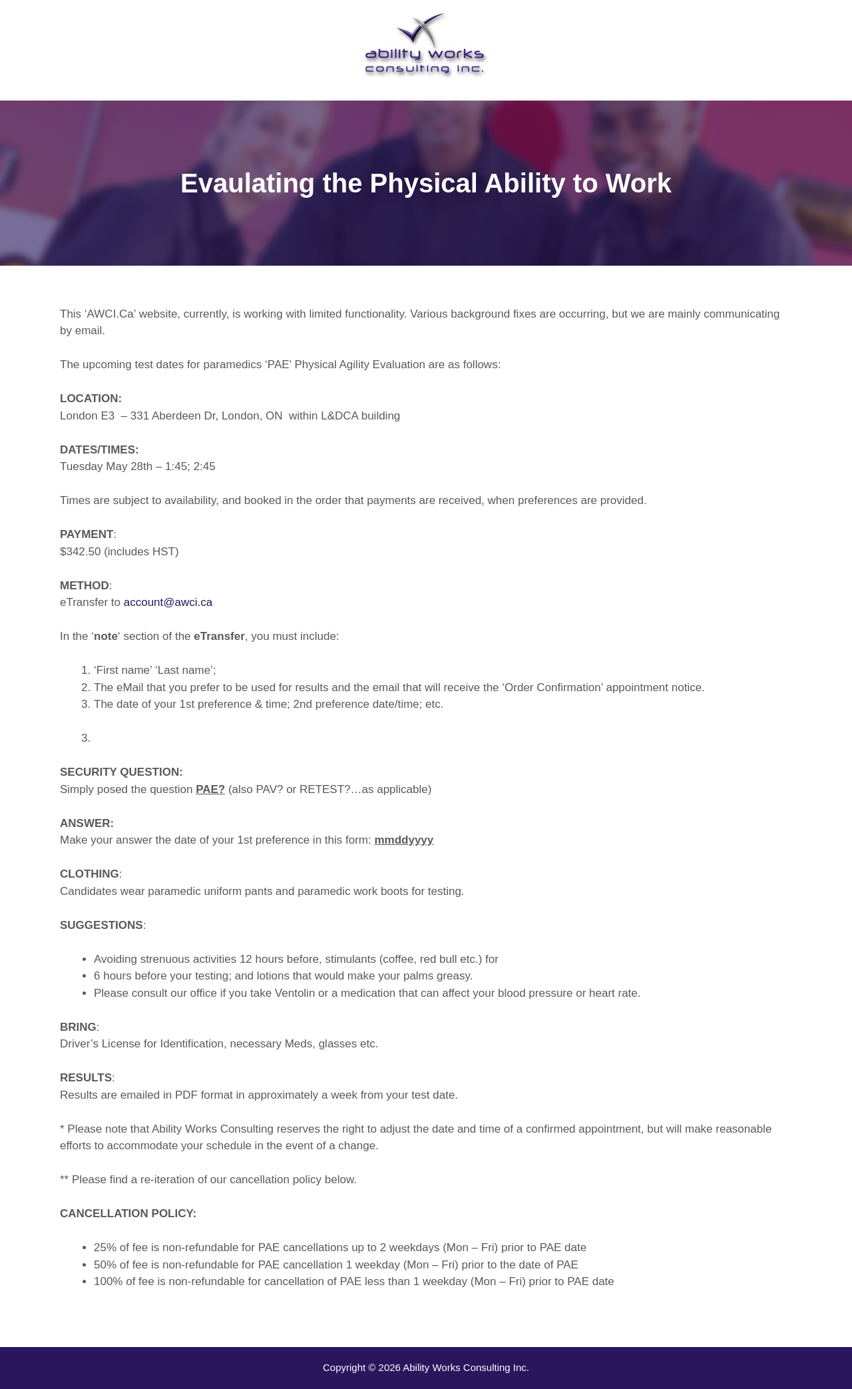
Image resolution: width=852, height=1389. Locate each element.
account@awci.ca (168, 602)
